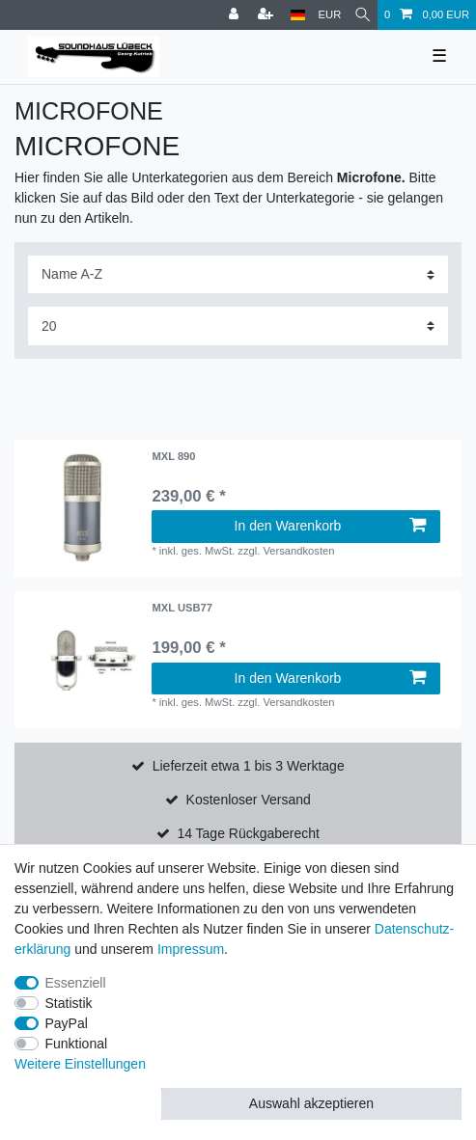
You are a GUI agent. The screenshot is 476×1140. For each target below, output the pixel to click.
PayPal (66, 1023)
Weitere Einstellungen (80, 1064)
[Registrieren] (267, 15)
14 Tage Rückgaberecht (248, 833)
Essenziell (75, 983)
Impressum (190, 949)
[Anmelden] (235, 15)
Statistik (69, 1003)
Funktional (76, 1043)
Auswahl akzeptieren (311, 1103)
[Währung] (330, 15)
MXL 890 (173, 456)
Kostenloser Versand (248, 799)
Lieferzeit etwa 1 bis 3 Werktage (249, 766)
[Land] (298, 15)
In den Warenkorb (330, 525)
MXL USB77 (182, 607)
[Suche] (363, 15)
